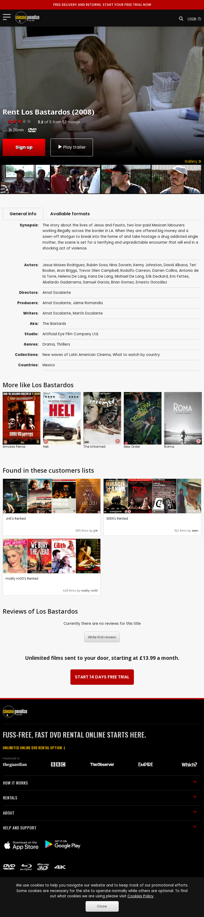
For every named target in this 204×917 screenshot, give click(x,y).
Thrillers (63, 344)
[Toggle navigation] (8, 17)
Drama (48, 344)
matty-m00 (89, 591)
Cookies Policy (141, 896)
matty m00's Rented (22, 578)
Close (102, 906)
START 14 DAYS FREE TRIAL (102, 677)
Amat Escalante (56, 302)
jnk (96, 531)
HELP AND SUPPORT (100, 827)
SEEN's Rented (117, 518)
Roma (169, 446)
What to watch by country (136, 354)
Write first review (102, 637)
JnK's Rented (16, 518)
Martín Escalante (88, 313)
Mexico (48, 365)
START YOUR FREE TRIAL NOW (102, 4)
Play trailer (72, 147)
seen (195, 531)
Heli (46, 446)
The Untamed (94, 446)
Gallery (193, 161)
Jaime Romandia (88, 302)
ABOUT (100, 813)
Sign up (23, 147)
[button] (179, 18)
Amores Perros (14, 446)
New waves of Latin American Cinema (76, 354)
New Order (132, 446)
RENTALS (100, 797)
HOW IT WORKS (100, 783)
